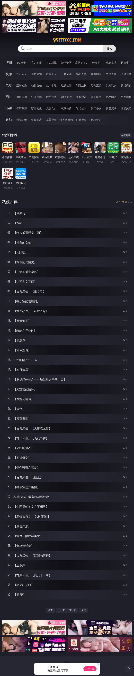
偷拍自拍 (36, 85)
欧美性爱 (66, 85)
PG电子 (21, 62)
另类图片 (126, 97)
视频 (9, 74)
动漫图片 (66, 97)
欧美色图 (51, 97)
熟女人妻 (81, 74)
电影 (9, 85)
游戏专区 (66, 62)
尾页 (83, 610)
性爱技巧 (126, 108)
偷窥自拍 (21, 97)
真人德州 (36, 62)
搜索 (109, 48)
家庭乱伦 (36, 108)
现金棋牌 (111, 62)
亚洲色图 (36, 97)
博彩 (9, 62)
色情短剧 (96, 119)
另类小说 (96, 108)
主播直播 (111, 74)
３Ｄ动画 (66, 74)
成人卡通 (51, 85)
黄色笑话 (111, 108)
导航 (9, 119)
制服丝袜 (81, 85)
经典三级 (96, 85)
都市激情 (21, 108)
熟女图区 (111, 97)
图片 (9, 97)
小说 (9, 108)
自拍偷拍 (36, 74)
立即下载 (90, 668)
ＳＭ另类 (126, 74)
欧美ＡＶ (51, 74)
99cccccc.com (67, 40)
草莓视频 (51, 119)
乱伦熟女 (111, 85)
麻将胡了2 (81, 62)
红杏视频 (81, 119)
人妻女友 (51, 108)
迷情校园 (81, 108)
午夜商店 (36, 119)
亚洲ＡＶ (21, 74)
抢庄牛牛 (126, 62)
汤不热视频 (66, 119)
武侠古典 (66, 108)
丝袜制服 (96, 74)
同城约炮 (21, 119)
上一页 (61, 610)
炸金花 (96, 62)
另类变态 (126, 85)
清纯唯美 (96, 97)
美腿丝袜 (81, 97)
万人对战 (51, 62)
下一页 (72, 610)
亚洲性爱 (21, 85)
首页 (50, 610)
